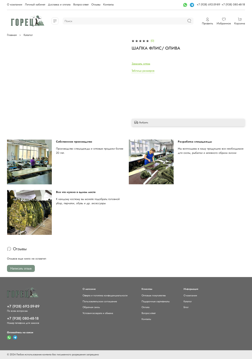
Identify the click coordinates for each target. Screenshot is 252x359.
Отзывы (95, 4)
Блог (186, 307)
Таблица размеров (143, 71)
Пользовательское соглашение (100, 301)
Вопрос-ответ (81, 4)
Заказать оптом (141, 64)
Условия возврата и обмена (98, 313)
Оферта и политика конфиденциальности (105, 295)
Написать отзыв (20, 268)
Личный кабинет (35, 4)
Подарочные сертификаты (156, 301)
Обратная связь (91, 307)
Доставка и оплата (59, 4)
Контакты (108, 4)
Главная (12, 35)
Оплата (145, 307)
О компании (14, 4)
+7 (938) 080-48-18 (233, 4)
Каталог (28, 35)
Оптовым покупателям (154, 295)
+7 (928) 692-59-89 (208, 4)
